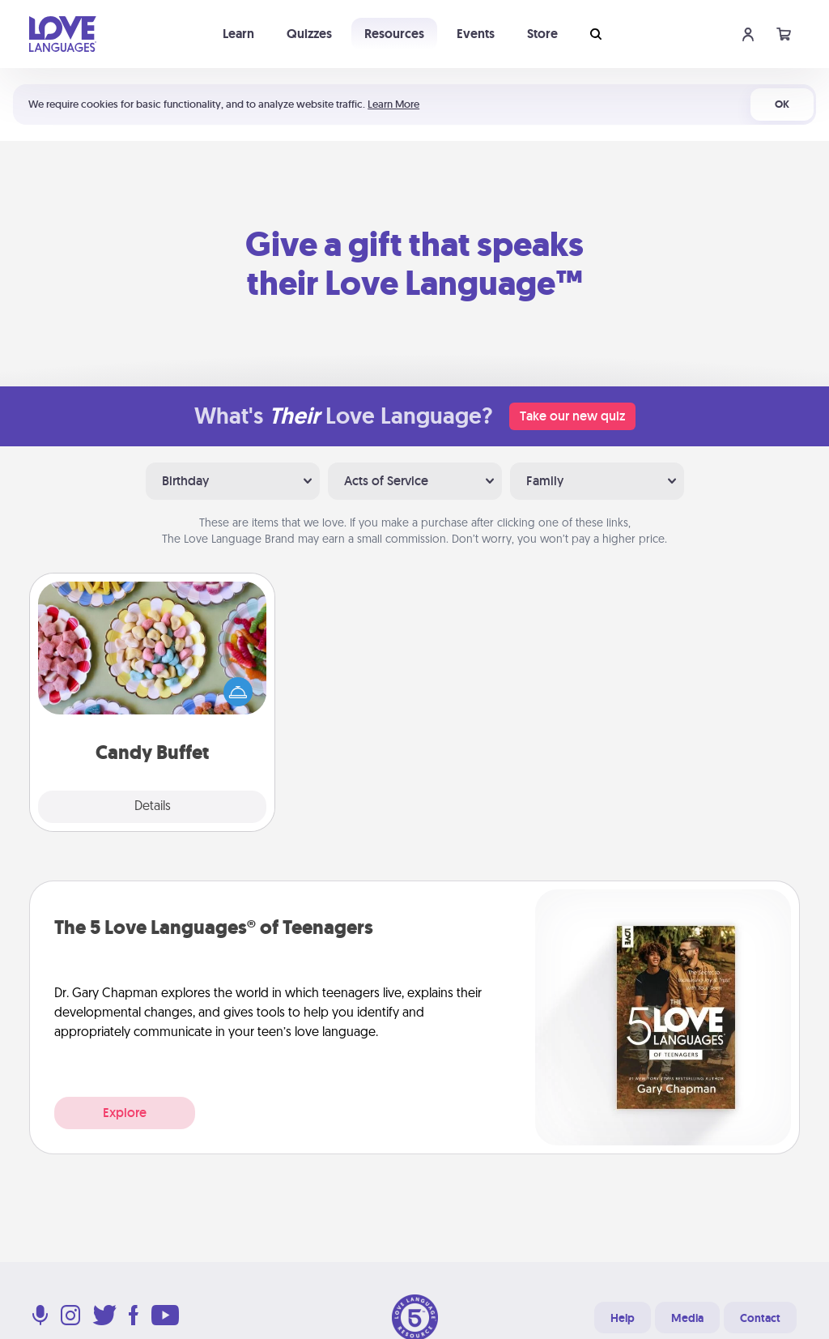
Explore (125, 1112)
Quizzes (309, 33)
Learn (238, 33)
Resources (394, 33)
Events (476, 33)
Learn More (393, 104)
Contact (760, 1318)
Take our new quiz (572, 415)
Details (152, 806)
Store (542, 33)
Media (687, 1318)
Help (622, 1318)
